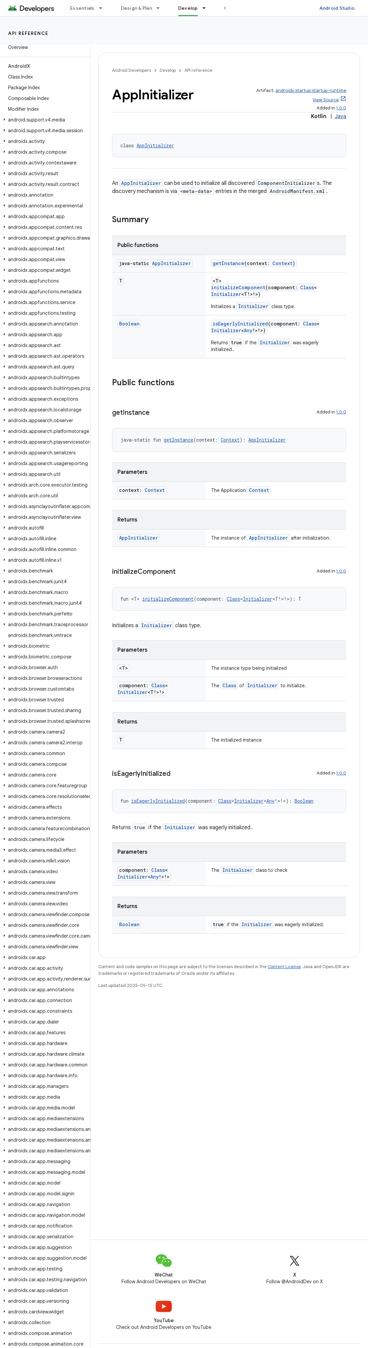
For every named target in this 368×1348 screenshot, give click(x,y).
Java (340, 116)
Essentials (82, 8)
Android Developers (131, 70)
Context (282, 263)
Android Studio (337, 8)
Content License (284, 966)
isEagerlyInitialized (240, 323)
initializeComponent (238, 287)
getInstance (228, 263)
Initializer (226, 294)
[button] (44, 119)
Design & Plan (136, 8)
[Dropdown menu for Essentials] (104, 8)
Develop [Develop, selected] (188, 8)
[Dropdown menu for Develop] (207, 8)
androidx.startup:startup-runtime (310, 90)
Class (307, 287)
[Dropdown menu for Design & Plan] (161, 8)
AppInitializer (155, 145)
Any (248, 330)
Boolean (129, 323)
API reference (28, 33)
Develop (168, 70)
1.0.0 (341, 108)
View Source (326, 100)
